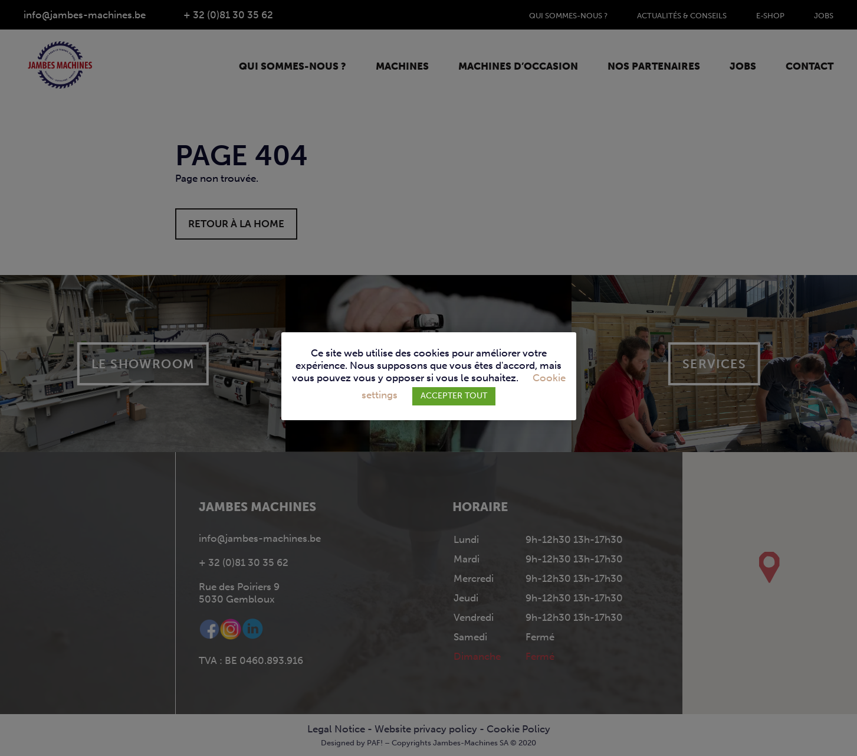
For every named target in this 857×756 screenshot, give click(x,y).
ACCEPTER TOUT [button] (454, 396)
